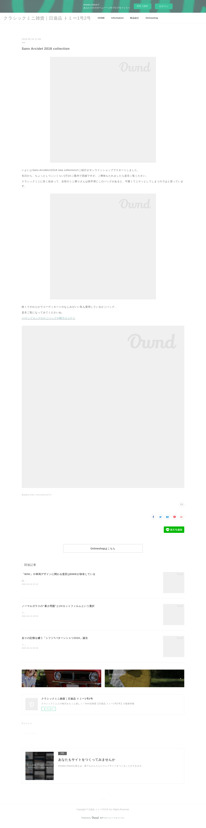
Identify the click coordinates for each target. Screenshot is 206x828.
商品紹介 (134, 18)
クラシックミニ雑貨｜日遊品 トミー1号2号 (47, 18)
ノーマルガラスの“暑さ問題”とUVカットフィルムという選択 (58, 610)
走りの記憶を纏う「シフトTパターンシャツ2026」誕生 (55, 642)
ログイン (163, 6)
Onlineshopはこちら (103, 550)
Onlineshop (152, 18)
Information (117, 18)
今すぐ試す (142, 6)
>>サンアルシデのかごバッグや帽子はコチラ (48, 318)
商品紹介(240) (28, 495)
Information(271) (43, 495)
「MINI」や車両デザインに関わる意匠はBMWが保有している (58, 578)
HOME (101, 18)
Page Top (103, 804)
